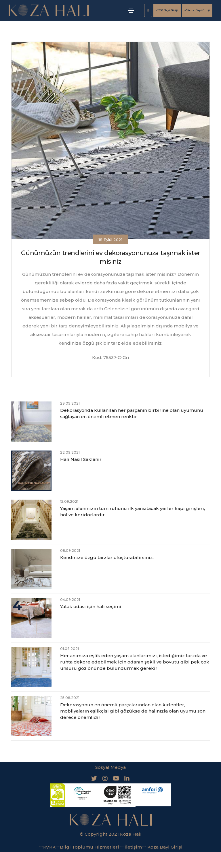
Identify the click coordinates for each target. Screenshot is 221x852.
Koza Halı (131, 834)
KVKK (47, 846)
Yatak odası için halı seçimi (90, 606)
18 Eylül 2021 (110, 239)
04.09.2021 (70, 599)
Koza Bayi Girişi (197, 10)
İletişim (130, 846)
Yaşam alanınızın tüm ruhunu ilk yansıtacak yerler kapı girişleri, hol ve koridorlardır (132, 511)
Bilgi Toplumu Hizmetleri (87, 846)
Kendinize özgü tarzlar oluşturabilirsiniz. (107, 557)
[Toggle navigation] (131, 11)
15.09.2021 (69, 501)
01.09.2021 (69, 649)
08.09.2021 (70, 550)
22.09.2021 (70, 452)
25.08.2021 (69, 698)
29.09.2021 (70, 403)
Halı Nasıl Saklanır (81, 459)
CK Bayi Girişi (167, 10)
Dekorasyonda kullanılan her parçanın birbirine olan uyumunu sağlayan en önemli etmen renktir (131, 413)
